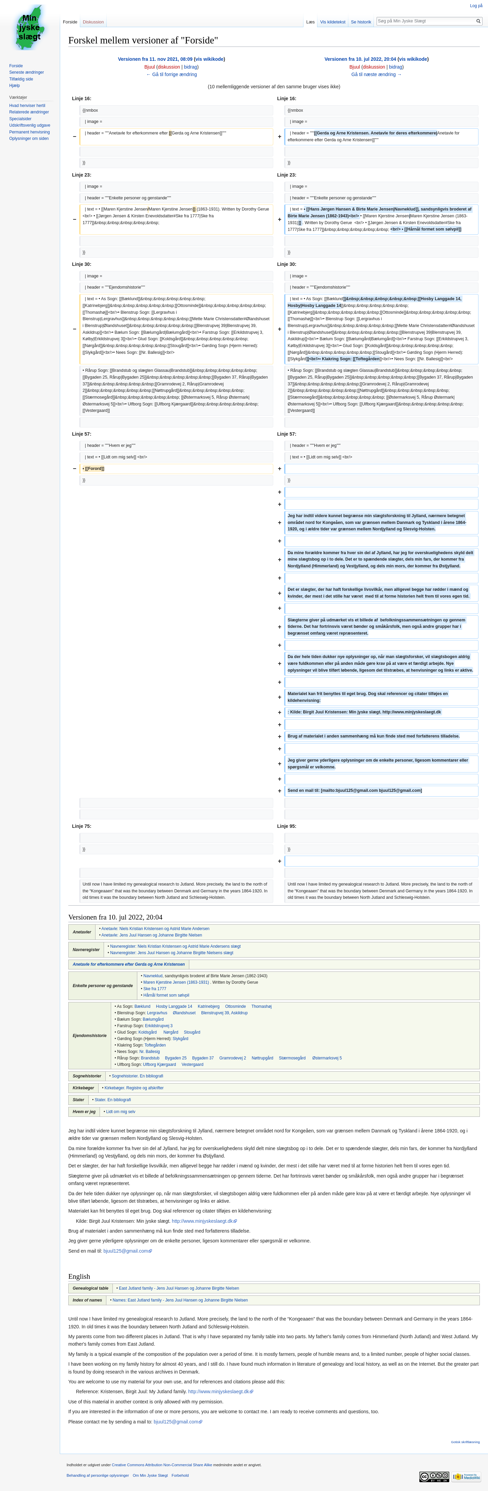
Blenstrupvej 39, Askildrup (224, 1013)
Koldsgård (148, 1032)
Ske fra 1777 (154, 988)
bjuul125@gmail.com (126, 1251)
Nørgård (170, 1032)
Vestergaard (192, 1064)
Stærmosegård (292, 1058)
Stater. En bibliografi (113, 1099)
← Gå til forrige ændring (171, 74)
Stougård (192, 1032)
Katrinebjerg (209, 1006)
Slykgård (180, 1038)
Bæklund (143, 1006)
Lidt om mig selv (120, 1111)
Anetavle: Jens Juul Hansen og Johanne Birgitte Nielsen (152, 935)
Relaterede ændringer (29, 112)
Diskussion (93, 21)
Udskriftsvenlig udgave (29, 125)
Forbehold (180, 1475)
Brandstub (150, 1058)
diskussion (169, 67)
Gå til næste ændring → (376, 74)
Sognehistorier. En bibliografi (137, 1076)
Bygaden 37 (203, 1058)
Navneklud (152, 976)
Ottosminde (235, 1006)
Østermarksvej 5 (327, 1058)
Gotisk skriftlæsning (465, 1442)
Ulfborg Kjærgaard (159, 1064)
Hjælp (14, 85)
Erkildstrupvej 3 (159, 1025)
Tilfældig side (21, 79)
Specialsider (20, 118)
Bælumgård (153, 1019)
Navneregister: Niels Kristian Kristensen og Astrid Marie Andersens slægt (175, 946)
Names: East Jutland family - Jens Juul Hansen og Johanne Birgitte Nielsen (180, 1300)
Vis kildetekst (332, 21)
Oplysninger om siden (29, 138)
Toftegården (155, 1045)
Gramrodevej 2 (233, 1058)
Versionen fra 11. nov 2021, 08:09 (155, 59)
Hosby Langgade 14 (174, 1006)
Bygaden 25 (176, 1058)
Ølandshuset (184, 1013)
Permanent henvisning (29, 132)
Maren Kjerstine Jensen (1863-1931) (176, 982)
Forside (70, 21)
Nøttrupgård (262, 1058)
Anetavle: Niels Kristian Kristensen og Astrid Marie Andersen (156, 928)
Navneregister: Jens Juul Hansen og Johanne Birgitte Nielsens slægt (171, 952)
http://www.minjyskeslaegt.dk (202, 1221)
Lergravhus (157, 1013)
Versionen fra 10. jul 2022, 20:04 (360, 59)
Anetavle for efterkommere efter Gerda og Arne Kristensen (129, 964)
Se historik (361, 21)
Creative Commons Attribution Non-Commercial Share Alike (162, 1465)
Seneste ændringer (26, 72)
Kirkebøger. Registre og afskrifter (134, 1088)
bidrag (190, 67)
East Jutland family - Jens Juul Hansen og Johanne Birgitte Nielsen (179, 1288)
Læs (310, 21)
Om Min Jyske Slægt (150, 1475)
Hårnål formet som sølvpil (166, 995)
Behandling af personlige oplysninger (98, 1475)
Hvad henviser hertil (27, 105)
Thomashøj (261, 1006)
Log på (476, 5)
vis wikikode (209, 59)
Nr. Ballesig (149, 1051)
